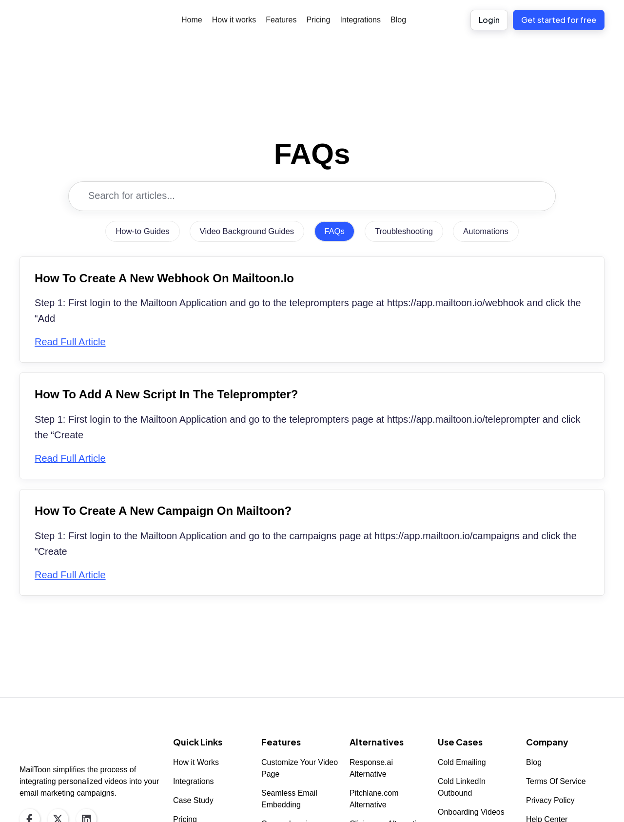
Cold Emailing (462, 762)
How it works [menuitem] (234, 20)
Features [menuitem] (281, 20)
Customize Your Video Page (299, 768)
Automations (494, 231)
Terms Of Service (556, 781)
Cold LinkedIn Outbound (462, 787)
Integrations (193, 781)
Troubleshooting (408, 231)
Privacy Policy (550, 800)
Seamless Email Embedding (289, 799)
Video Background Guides (244, 231)
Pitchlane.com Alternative (374, 799)
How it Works (196, 762)
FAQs (336, 231)
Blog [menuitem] (398, 20)
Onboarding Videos (471, 812)
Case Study (193, 800)
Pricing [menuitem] (318, 20)
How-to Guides (134, 231)
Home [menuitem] (191, 20)
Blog (534, 762)
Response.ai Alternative (371, 768)
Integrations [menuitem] (360, 20)
